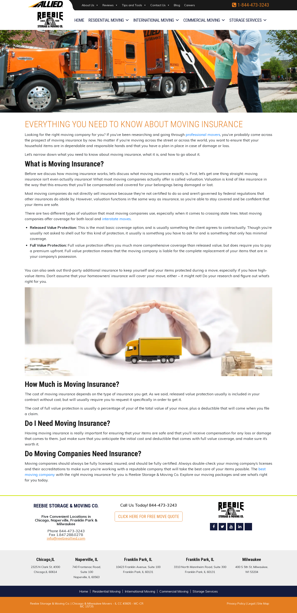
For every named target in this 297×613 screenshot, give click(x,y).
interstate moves (116, 218)
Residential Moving (108, 20)
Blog (177, 5)
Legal (252, 603)
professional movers (203, 134)
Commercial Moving (204, 20)
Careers (189, 5)
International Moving (156, 20)
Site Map (263, 603)
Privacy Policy (236, 603)
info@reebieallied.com (66, 538)
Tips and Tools (134, 5)
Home (79, 20)
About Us (90, 5)
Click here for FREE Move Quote (148, 516)
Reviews (110, 5)
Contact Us (160, 5)
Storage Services (248, 20)
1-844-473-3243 (250, 4)
